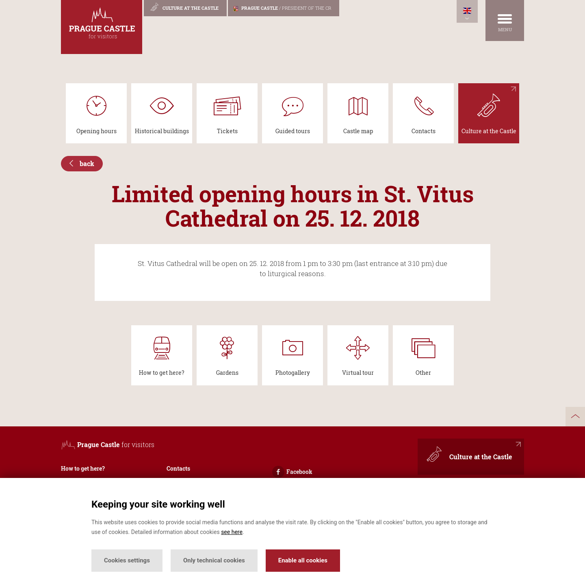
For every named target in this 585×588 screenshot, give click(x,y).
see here (232, 532)
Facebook (292, 472)
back (81, 163)
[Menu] (504, 20)
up (575, 416)
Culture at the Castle (184, 7)
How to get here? (83, 468)
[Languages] (467, 11)
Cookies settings (127, 560)
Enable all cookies (302, 560)
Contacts (178, 468)
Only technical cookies (214, 560)
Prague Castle (282, 8)
